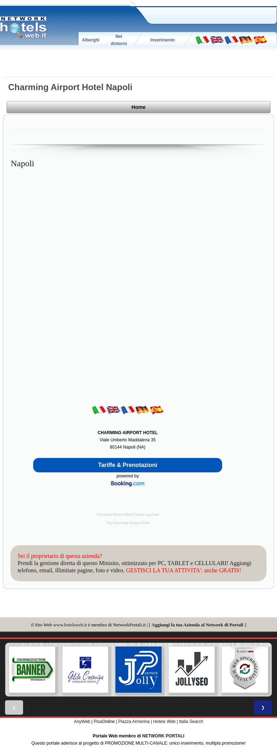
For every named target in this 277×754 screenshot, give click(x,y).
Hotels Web (164, 721)
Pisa (98, 721)
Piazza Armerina (134, 721)
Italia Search (191, 721)
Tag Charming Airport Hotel (128, 523)
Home (139, 107)
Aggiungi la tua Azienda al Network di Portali (197, 624)
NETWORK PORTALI (163, 735)
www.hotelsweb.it (70, 624)
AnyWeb (82, 721)
